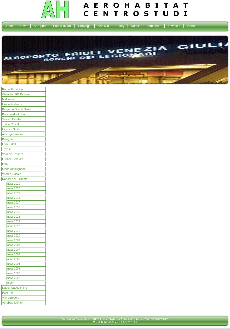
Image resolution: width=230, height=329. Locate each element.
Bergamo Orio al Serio (16, 109)
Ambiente (155, 26)
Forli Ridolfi (9, 144)
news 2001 (13, 278)
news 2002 (13, 273)
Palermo (7, 292)
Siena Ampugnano (14, 169)
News (23, 26)
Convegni (84, 26)
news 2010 (13, 235)
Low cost (174, 26)
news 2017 (13, 202)
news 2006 (13, 254)
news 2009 (13, 240)
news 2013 (13, 221)
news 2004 (13, 263)
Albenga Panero (12, 134)
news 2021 (13, 183)
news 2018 (13, 197)
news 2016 (13, 207)
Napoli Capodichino (14, 287)
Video (191, 26)
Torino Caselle (11, 124)
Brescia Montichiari (14, 114)
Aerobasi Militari (12, 302)
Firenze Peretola (12, 159)
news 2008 (13, 245)
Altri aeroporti (10, 297)
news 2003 (13, 268)
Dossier (136, 26)
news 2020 (13, 188)
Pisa (5, 164)
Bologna (7, 139)
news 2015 (13, 212)
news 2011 (13, 230)
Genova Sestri (11, 129)
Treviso (7, 149)
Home (8, 26)
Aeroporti (40, 26)
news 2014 (13, 216)
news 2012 (13, 226)
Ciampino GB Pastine (16, 94)
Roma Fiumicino (12, 89)
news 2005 (13, 259)
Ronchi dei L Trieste (14, 178)
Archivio (103, 26)
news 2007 (13, 249)
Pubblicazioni (62, 26)
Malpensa (8, 99)
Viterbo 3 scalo (11, 174)
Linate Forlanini (12, 104)
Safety (120, 26)
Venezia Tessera (12, 154)
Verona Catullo (11, 119)
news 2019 (13, 193)
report (10, 282)
